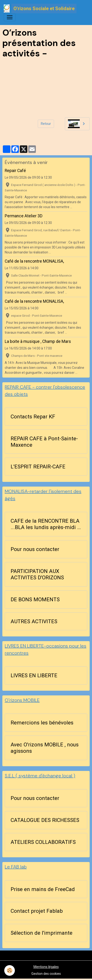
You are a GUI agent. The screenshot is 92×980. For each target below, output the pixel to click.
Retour (46, 124)
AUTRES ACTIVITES (34, 621)
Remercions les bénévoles (42, 722)
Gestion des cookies (46, 974)
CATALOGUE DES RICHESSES (45, 820)
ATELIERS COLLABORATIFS (43, 842)
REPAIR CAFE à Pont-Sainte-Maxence (44, 441)
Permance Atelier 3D (23, 216)
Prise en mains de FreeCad (43, 889)
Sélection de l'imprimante (41, 933)
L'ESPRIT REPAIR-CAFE (38, 466)
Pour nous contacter (35, 549)
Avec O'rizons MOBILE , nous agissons (45, 747)
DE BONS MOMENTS (35, 599)
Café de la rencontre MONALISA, (34, 261)
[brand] (40, 8)
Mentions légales (46, 967)
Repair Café (15, 170)
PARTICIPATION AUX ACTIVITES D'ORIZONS (37, 574)
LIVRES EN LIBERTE (34, 675)
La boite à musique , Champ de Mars (38, 341)
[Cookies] (9, 970)
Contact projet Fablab (37, 911)
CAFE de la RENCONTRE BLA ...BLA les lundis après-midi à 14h (45, 524)
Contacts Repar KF (33, 416)
